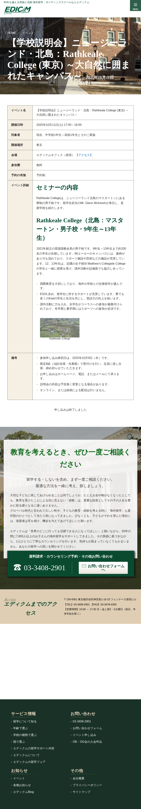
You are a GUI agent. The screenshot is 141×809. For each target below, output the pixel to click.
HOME (11, 32)
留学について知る (25, 721)
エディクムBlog (23, 791)
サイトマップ (81, 791)
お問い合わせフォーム (87, 728)
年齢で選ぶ (20, 728)
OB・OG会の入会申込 (87, 741)
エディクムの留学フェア (29, 761)
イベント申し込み (84, 734)
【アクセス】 (84, 155)
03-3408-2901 (82, 604)
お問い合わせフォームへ (106, 568)
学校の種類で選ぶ (25, 734)
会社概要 (78, 778)
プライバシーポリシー (87, 785)
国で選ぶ (19, 741)
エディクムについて (26, 755)
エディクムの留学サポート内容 (33, 748)
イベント (28, 32)
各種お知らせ (22, 785)
